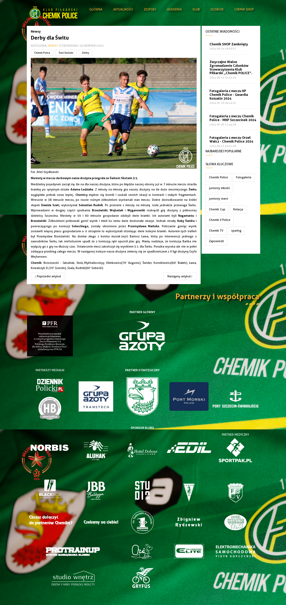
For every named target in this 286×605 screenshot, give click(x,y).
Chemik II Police (219, 220)
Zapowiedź (216, 241)
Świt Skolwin (66, 52)
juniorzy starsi (218, 198)
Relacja (238, 209)
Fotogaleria (243, 177)
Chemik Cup (217, 209)
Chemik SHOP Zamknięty (229, 44)
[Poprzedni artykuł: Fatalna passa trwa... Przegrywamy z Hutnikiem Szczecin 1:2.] (48, 276)
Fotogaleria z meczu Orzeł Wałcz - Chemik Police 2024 (231, 139)
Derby (85, 52)
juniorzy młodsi (219, 188)
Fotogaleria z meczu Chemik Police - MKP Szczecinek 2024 (233, 118)
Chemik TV (216, 230)
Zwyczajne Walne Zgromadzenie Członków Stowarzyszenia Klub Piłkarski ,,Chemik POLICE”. (231, 67)
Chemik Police (42, 52)
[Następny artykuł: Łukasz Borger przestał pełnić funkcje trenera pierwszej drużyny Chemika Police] (180, 276)
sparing (236, 230)
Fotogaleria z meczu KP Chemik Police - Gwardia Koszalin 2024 (229, 94)
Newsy (53, 46)
